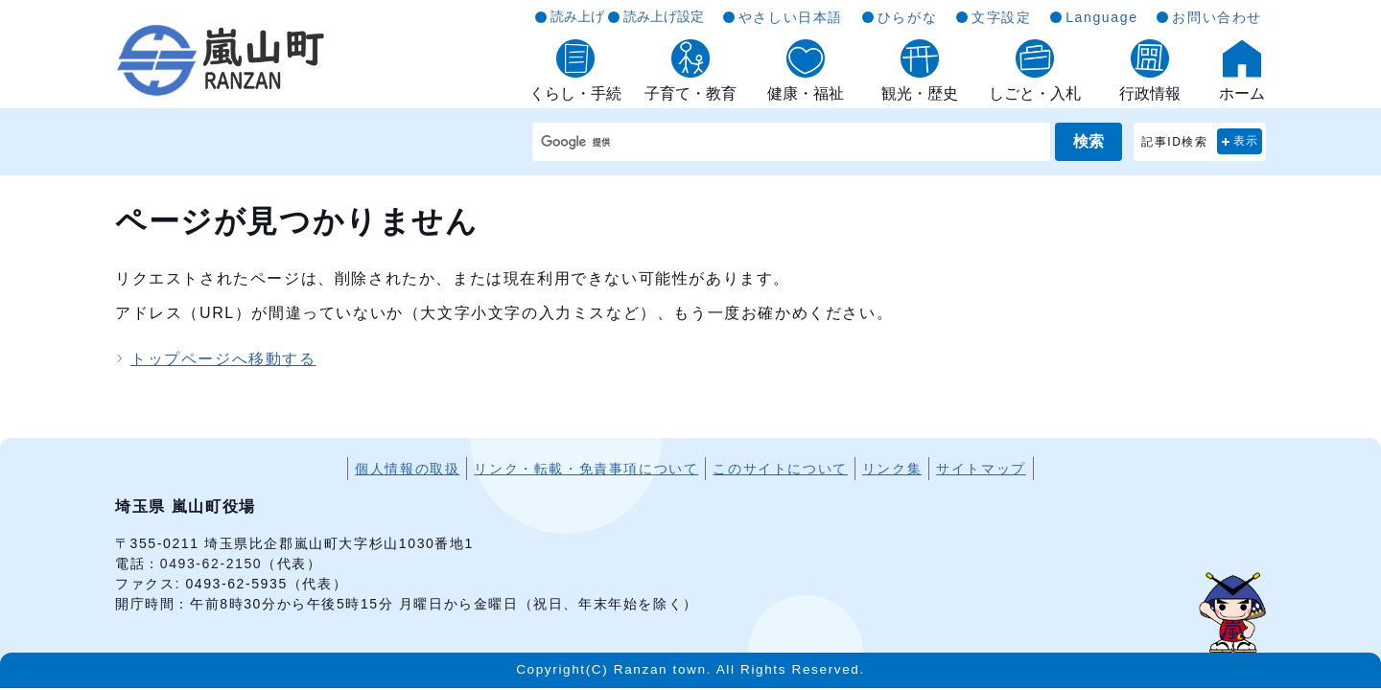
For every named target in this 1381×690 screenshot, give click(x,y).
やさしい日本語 (790, 17)
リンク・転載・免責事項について (586, 468)
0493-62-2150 (211, 563)
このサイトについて (780, 468)
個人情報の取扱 (407, 468)
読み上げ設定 (663, 16)
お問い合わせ (1217, 17)
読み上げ (577, 16)
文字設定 (1001, 17)
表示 (1246, 141)
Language (1101, 17)
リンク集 (892, 468)
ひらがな (907, 17)
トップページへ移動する (223, 359)
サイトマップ (981, 468)
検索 (1088, 141)
